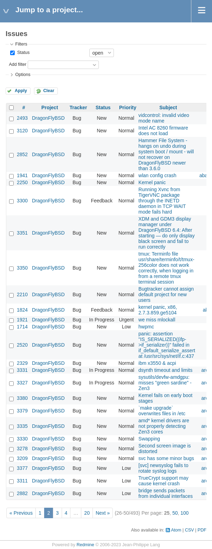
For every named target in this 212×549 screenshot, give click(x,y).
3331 (22, 370)
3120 (22, 130)
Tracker (78, 107)
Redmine (85, 544)
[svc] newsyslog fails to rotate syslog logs (163, 468)
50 (175, 513)
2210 (22, 294)
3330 (22, 439)
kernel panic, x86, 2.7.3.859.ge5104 (157, 309)
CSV (189, 530)
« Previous (21, 513)
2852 (22, 154)
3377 (22, 468)
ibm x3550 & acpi (157, 363)
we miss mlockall (156, 319)
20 (87, 513)
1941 (22, 175)
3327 (22, 382)
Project (49, 107)
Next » (103, 513)
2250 (22, 182)
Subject (168, 107)
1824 (22, 310)
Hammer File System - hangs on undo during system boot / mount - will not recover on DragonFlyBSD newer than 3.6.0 (166, 154)
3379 (22, 411)
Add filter (17, 64)
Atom (176, 530)
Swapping (149, 439)
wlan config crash (157, 175)
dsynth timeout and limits (165, 370)
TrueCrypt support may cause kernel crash (163, 480)
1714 (22, 326)
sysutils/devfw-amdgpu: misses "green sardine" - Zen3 (165, 382)
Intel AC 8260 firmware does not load (163, 130)
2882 (22, 493)
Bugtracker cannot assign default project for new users (166, 294)
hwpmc (146, 326)
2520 (22, 345)
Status (22, 52)
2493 (22, 118)
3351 (22, 233)
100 (184, 513)
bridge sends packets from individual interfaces (165, 493)
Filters (21, 44)
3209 (22, 458)
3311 (22, 481)
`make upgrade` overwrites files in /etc (161, 410)
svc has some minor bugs (166, 458)
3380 (22, 398)
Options (22, 74)
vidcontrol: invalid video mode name (163, 118)
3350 (22, 268)
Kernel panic (152, 182)
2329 (22, 363)
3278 (22, 448)
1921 (22, 319)
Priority (127, 107)
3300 (22, 200)
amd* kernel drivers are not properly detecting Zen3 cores (163, 426)
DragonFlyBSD (48, 118)
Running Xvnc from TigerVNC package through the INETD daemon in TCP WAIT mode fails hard (162, 201)
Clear (48, 90)
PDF (202, 530)
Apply (21, 90)
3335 (22, 426)
